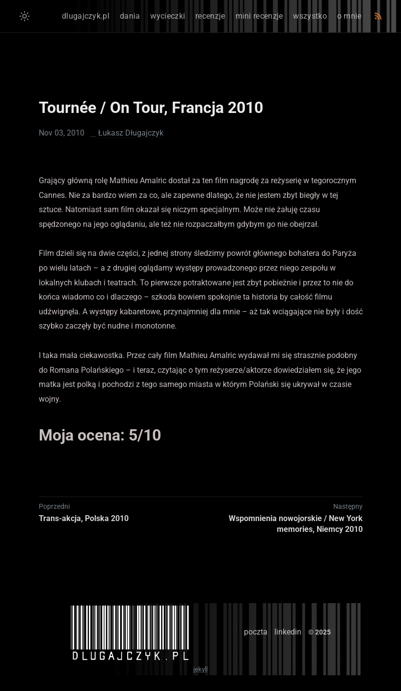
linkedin (287, 631)
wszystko (309, 16)
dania (130, 16)
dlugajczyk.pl (85, 16)
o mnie (349, 16)
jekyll (200, 669)
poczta (255, 631)
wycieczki (167, 16)
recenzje (210, 16)
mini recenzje (259, 16)
